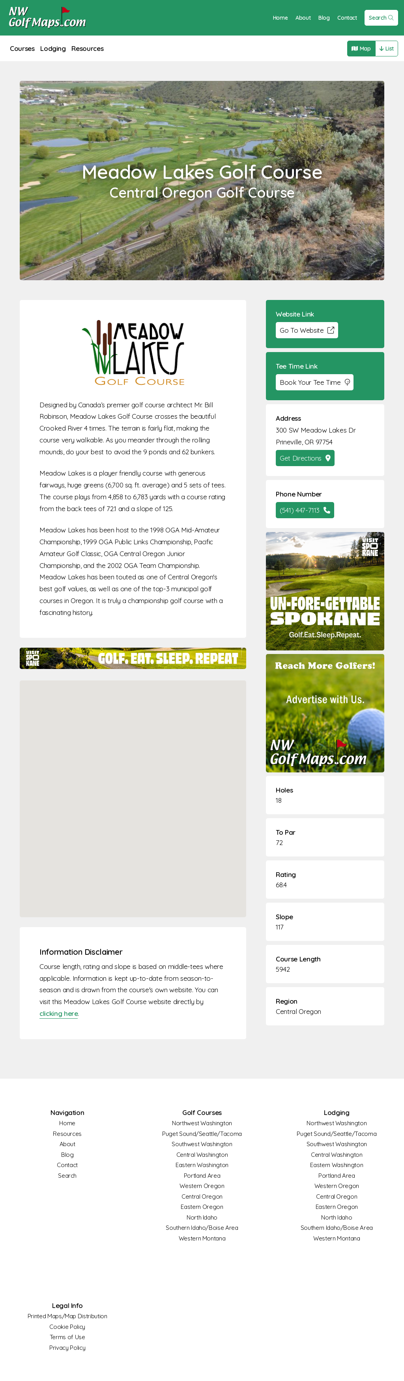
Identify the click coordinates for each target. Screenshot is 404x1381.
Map (361, 48)
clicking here (58, 1013)
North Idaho (202, 1217)
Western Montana (202, 1238)
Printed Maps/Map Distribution (67, 1316)
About (303, 17)
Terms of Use (67, 1337)
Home (280, 17)
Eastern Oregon (202, 1206)
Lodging (53, 48)
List (387, 48)
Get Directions (305, 458)
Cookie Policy (67, 1326)
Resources (87, 48)
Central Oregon (298, 1011)
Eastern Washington (202, 1165)
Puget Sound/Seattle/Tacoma (202, 1133)
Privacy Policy (67, 1347)
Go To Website (307, 330)
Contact (347, 17)
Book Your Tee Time (315, 382)
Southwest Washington (202, 1144)
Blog (324, 17)
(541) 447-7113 (305, 510)
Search (381, 17)
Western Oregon (202, 1186)
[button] (133, 791)
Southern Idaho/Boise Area (202, 1227)
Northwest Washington (202, 1123)
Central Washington (202, 1154)
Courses (22, 48)
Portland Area (202, 1175)
